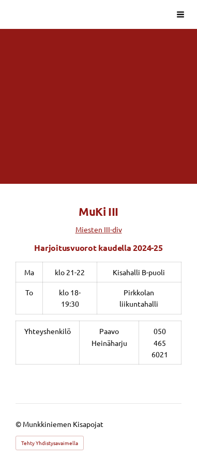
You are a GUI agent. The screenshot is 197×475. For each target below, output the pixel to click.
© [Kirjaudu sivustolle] (19, 424)
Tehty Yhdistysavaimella (49, 443)
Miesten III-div (98, 229)
